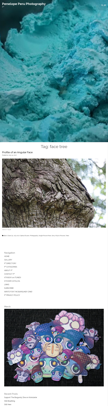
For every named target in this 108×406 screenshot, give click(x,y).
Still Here (7, 404)
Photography (34, 235)
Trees (67, 235)
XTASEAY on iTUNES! (12, 277)
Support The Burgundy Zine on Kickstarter (20, 397)
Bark (5, 235)
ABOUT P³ (8, 270)
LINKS (6, 285)
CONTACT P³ (9, 274)
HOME (6, 256)
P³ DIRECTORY (10, 263)
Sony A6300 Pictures (58, 235)
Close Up (10, 235)
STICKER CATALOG (12, 281)
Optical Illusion (24, 235)
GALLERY (8, 260)
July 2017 (17, 235)
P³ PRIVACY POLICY (12, 295)
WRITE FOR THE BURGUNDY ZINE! (18, 292)
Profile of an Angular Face (17, 152)
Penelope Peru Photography (24, 4)
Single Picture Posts (45, 235)
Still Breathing (9, 401)
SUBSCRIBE (9, 288)
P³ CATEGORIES (10, 267)
